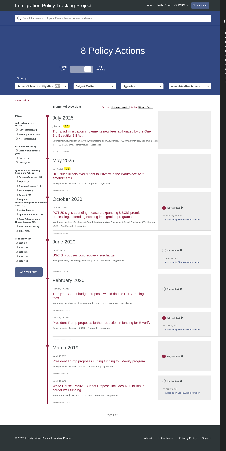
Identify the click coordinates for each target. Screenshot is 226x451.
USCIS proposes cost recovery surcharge (84, 255)
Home (18, 100)
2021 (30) (21, 242)
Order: (134, 107)
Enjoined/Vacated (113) (28, 186)
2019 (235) (22, 251)
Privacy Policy (188, 438)
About (150, 5)
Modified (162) (24, 190)
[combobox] (113, 18)
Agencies (129, 86)
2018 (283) (22, 256)
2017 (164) (22, 261)
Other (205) (23, 162)
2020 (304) (22, 247)
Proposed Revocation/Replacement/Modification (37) (31, 202)
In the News (164, 5)
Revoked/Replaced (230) (29, 177)
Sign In (206, 438)
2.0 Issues (179, 5)
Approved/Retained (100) (29, 214)
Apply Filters (28, 272)
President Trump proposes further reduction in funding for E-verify (101, 323)
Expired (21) (23, 181)
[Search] (18, 18)
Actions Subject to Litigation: (38, 86)
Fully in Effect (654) (26, 129)
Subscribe (200, 5)
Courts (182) (23, 158)
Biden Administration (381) (27, 152)
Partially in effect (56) (28, 134)
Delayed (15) (23, 195)
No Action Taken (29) (27, 226)
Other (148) (23, 231)
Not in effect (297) (26, 138)
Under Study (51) (25, 210)
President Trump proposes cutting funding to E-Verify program (99, 361)
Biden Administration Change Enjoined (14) (27, 220)
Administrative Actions (185, 86)
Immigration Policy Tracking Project (53, 5)
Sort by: (106, 107)
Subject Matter (85, 86)
